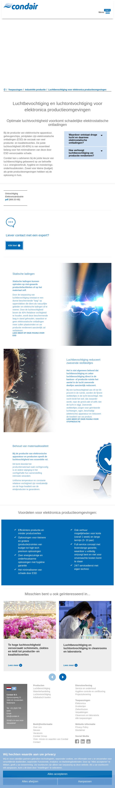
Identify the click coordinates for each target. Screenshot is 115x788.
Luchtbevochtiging (41, 688)
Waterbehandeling (41, 691)
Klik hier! (14, 245)
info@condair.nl (13, 716)
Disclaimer (80, 730)
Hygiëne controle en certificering (90, 691)
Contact (36, 742)
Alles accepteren (57, 773)
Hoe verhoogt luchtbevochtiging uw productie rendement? (85, 153)
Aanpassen (85, 781)
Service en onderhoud (85, 688)
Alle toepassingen (83, 718)
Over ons (37, 727)
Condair (21, 6)
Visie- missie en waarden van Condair (50, 739)
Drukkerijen (80, 706)
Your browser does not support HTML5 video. (57, 53)
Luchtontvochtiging (42, 694)
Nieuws (36, 730)
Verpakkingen (81, 712)
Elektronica (80, 703)
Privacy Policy (81, 727)
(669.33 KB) (12, 199)
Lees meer (15, 665)
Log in (107, 10)
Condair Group (40, 736)
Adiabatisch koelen (42, 697)
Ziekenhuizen (81, 709)
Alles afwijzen (30, 781)
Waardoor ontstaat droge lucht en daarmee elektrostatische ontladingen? (85, 138)
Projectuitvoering (83, 694)
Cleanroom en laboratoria (87, 715)
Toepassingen (15, 89)
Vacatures (38, 733)
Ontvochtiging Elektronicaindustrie (14, 195)
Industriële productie (35, 89)
